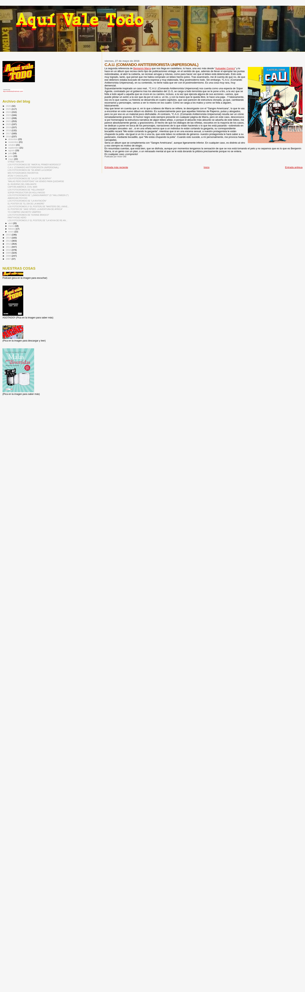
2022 (8, 118)
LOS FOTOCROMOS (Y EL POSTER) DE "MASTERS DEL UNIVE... (38, 206)
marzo (11, 226)
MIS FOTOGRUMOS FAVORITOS (23, 173)
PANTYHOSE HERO (17, 217)
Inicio (206, 167)
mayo (11, 159)
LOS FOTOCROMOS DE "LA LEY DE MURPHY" (30, 178)
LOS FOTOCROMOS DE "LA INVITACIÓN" (27, 201)
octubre (12, 145)
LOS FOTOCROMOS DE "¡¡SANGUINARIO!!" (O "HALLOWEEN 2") (38, 195)
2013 (8, 240)
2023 (8, 115)
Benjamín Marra (142, 68)
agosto (11, 150)
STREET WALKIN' (16, 162)
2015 (8, 234)
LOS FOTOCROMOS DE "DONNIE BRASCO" (28, 215)
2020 (8, 124)
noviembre (13, 142)
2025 (8, 109)
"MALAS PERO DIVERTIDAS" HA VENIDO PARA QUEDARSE (36, 181)
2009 (8, 252)
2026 (8, 106)
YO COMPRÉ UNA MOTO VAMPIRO (24, 212)
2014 (8, 237)
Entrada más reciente (116, 167)
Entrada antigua (294, 167)
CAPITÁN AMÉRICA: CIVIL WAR (22, 187)
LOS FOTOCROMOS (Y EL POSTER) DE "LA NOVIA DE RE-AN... (37, 220)
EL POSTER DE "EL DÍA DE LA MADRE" (26, 203)
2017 (8, 133)
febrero (12, 229)
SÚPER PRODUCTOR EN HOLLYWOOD (26, 192)
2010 (8, 250)
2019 (8, 127)
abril (10, 223)
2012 (8, 244)
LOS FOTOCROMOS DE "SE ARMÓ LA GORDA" (30, 170)
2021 (8, 121)
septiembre (13, 148)
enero (11, 232)
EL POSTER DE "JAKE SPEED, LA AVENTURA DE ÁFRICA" (35, 209)
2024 (8, 112)
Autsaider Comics (225, 68)
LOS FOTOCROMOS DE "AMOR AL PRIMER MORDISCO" (34, 164)
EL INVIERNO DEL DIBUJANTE (22, 184)
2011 (8, 247)
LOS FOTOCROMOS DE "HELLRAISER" (26, 190)
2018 (8, 130)
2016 (8, 136)
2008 (8, 256)
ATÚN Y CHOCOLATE (18, 176)
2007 (8, 259)
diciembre (13, 139)
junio (11, 156)
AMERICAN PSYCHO (17, 198)
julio (10, 153)
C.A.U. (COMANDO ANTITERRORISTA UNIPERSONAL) (33, 167)
